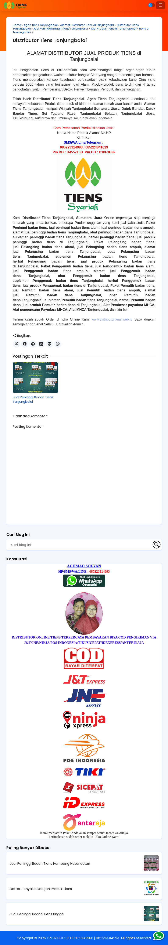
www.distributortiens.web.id (112, 319)
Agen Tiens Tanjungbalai (41, 25)
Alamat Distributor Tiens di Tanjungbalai (87, 25)
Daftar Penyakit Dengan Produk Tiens (41, 888)
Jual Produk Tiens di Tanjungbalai (113, 29)
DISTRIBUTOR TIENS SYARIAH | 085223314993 (83, 938)
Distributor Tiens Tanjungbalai (50, 40)
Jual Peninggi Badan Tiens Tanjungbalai (60, 29)
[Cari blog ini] (80, 545)
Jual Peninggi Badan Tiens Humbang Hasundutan (50, 863)
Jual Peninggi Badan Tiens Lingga (37, 914)
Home (17, 25)
